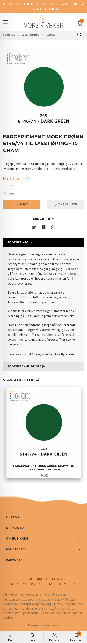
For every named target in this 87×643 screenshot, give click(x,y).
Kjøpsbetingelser (49, 579)
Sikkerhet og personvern (27, 583)
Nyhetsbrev (57, 583)
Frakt (29, 579)
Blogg (74, 583)
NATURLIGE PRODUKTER (62, 4)
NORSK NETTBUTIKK (20, 4)
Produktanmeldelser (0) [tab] (26, 366)
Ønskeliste (65, 204)
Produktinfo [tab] (18, 242)
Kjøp (22, 204)
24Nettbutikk (51, 625)
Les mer (44, 613)
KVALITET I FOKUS (43, 9)
